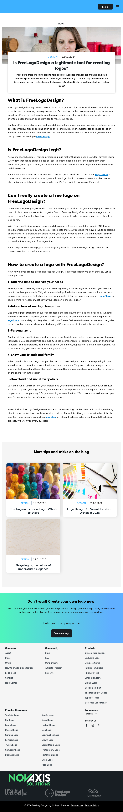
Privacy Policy (92, 805)
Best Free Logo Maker (95, 702)
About (8, 653)
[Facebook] (88, 726)
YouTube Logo (12, 715)
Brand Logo (47, 720)
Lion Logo (46, 730)
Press (7, 658)
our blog (51, 416)
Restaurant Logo (50, 755)
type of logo (104, 295)
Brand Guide (91, 683)
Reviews (49, 673)
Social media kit (93, 688)
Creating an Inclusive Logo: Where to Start (33, 464)
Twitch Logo (11, 745)
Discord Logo (11, 730)
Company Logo (12, 750)
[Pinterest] (101, 726)
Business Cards (92, 663)
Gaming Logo (11, 735)
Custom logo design (94, 653)
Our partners (51, 663)
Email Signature (93, 678)
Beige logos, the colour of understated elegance (33, 520)
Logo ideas (10, 673)
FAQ (47, 658)
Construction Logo (50, 735)
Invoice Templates (94, 668)
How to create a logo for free (19, 668)
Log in (105, 6)
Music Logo (47, 760)
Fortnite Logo (11, 740)
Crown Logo (47, 740)
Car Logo (9, 720)
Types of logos (92, 697)
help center (101, 174)
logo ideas (13, 320)
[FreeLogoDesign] (27, 6)
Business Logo (12, 755)
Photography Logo (51, 750)
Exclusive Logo (92, 658)
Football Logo (48, 725)
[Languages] (91, 713)
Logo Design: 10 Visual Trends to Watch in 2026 (90, 464)
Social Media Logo (51, 745)
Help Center (11, 683)
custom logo (43, 136)
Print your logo (92, 673)
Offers (8, 663)
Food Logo (47, 765)
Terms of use (77, 805)
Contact (9, 678)
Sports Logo (47, 715)
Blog (47, 653)
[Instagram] (94, 726)
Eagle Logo (10, 725)
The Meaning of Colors (96, 692)
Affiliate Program (53, 668)
